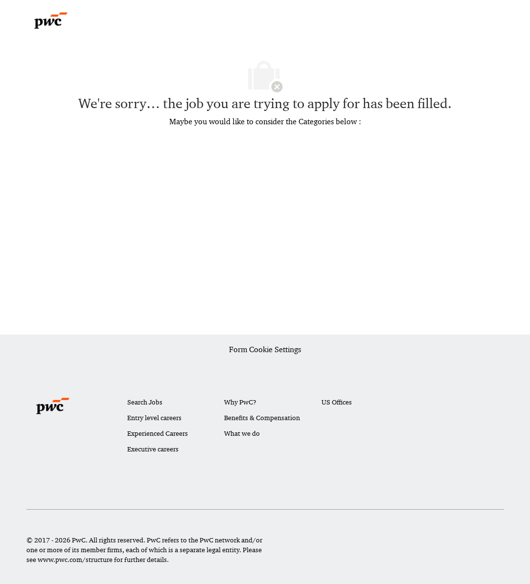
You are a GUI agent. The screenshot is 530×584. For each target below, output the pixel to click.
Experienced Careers (157, 433)
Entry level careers (154, 417)
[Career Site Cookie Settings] (265, 350)
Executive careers (153, 449)
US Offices (337, 402)
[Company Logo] (50, 20)
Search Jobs (144, 402)
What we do (242, 433)
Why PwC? (240, 402)
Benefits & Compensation (262, 417)
